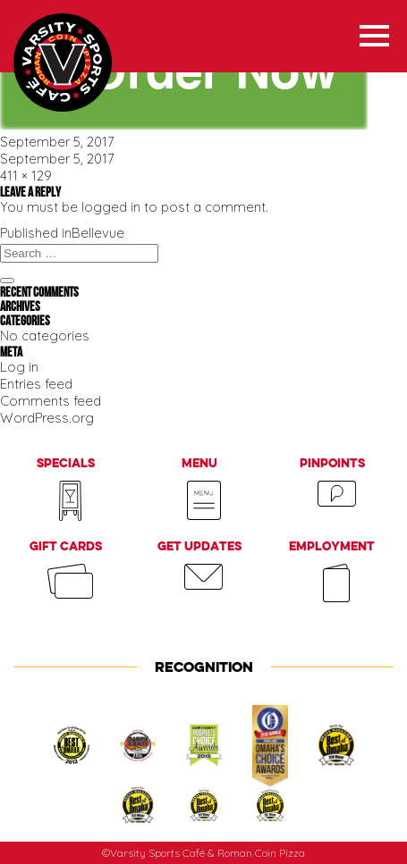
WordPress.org (47, 417)
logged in (110, 206)
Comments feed (50, 400)
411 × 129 (26, 175)
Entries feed (36, 383)
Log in (19, 366)
